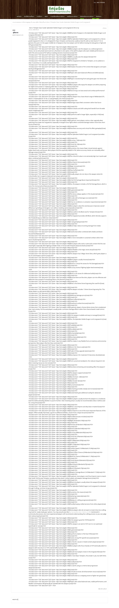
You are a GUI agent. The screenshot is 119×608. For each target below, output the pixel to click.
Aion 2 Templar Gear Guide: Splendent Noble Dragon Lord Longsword (68, 22)
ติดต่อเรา (98, 16)
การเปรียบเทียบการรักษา (57, 16)
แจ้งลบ (105, 28)
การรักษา (39, 16)
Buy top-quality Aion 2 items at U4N (80, 512)
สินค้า (46, 16)
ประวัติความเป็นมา (29, 16)
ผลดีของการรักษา (72, 16)
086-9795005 (101, 2)
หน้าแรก (19, 16)
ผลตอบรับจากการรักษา (87, 16)
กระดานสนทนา (17, 22)
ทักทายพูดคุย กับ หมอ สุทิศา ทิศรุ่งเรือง (34, 22)
